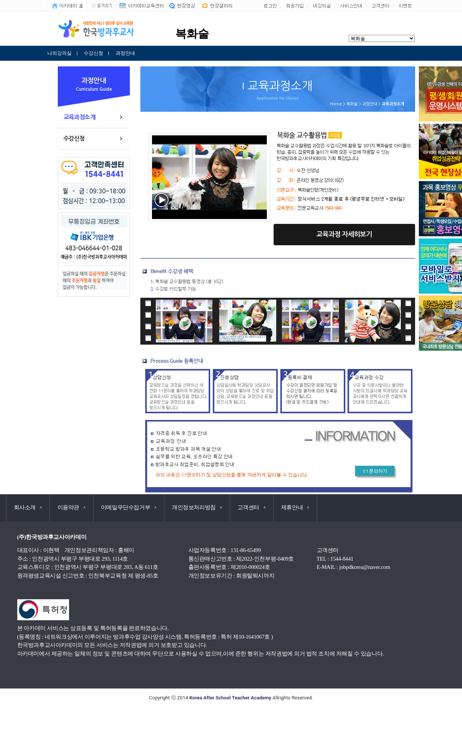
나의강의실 (59, 53)
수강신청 (93, 53)
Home (336, 104)
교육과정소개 (79, 117)
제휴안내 (295, 507)
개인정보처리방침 (197, 507)
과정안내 (125, 53)
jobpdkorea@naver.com (364, 567)
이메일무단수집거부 (129, 507)
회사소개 (28, 507)
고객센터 (252, 507)
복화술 (352, 104)
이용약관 (71, 507)
